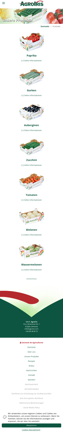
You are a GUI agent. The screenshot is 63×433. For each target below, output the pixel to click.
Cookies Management (31, 430)
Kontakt (31, 375)
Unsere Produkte (31, 356)
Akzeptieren (31, 425)
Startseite (45, 26)
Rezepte (31, 361)
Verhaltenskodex (31, 389)
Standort (31, 379)
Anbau (31, 366)
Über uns (31, 352)
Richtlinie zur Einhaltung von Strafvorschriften (31, 393)
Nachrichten (31, 370)
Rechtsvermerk (31, 384)
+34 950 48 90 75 (31, 331)
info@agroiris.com (31, 329)
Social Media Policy (31, 407)
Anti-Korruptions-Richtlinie (31, 398)
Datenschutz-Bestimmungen (31, 403)
